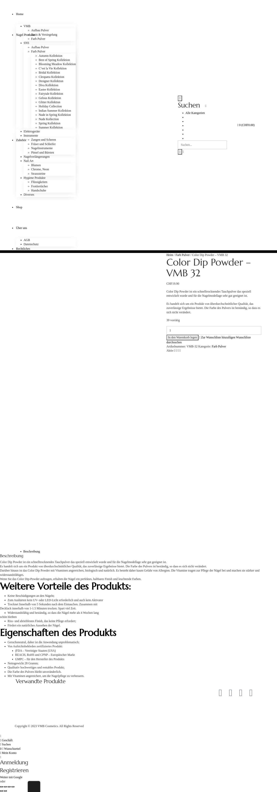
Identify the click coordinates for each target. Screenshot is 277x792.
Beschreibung (31, 551)
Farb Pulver (183, 255)
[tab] (142, 551)
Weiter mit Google (11, 777)
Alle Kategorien (195, 112)
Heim (170, 255)
